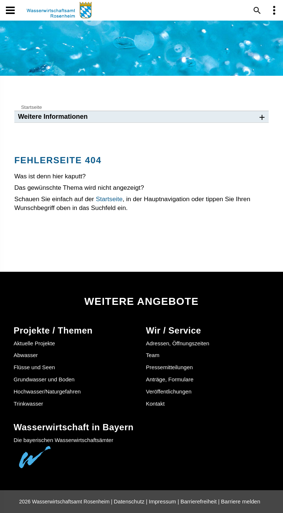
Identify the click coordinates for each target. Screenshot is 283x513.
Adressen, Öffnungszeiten (177, 343)
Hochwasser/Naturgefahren (47, 391)
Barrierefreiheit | (199, 501)
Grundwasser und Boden (44, 379)
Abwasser (26, 355)
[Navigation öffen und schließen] (10, 10)
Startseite (31, 107)
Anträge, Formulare (169, 379)
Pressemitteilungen (169, 367)
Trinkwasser (28, 403)
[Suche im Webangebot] (257, 10)
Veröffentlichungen (168, 391)
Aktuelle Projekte (34, 343)
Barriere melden (240, 501)
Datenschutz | (130, 501)
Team (153, 355)
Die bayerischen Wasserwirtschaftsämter (63, 440)
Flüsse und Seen (34, 367)
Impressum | (164, 501)
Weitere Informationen (53, 116)
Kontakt (155, 403)
